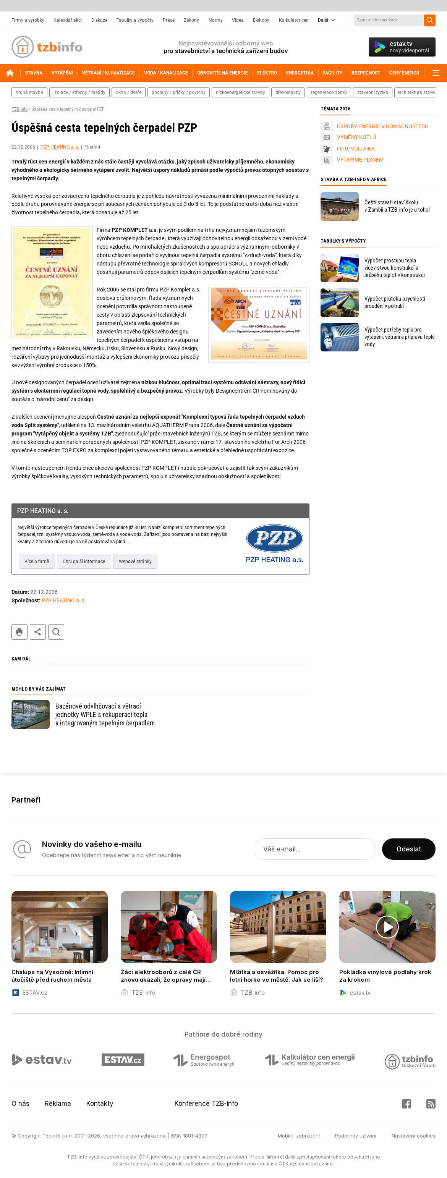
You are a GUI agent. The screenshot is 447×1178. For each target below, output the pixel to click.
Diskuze (99, 20)
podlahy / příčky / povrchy (179, 92)
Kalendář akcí (67, 20)
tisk (19, 632)
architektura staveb (417, 92)
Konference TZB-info (206, 1103)
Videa (238, 20)
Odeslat (409, 849)
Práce (169, 20)
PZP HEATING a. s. (59, 147)
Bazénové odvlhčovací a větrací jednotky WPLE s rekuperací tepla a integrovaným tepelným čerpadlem (105, 714)
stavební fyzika (372, 92)
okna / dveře (128, 92)
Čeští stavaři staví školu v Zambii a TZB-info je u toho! (397, 206)
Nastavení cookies (414, 1136)
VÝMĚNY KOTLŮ (356, 137)
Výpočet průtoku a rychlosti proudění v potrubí (394, 302)
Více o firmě (36, 561)
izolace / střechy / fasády (79, 92)
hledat (56, 632)
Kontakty (99, 1103)
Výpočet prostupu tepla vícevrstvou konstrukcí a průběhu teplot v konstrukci (394, 267)
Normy (216, 20)
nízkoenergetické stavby (240, 92)
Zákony (191, 20)
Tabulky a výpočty (135, 20)
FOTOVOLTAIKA (356, 149)
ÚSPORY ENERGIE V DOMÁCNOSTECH (383, 126)
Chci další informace (84, 561)
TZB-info (19, 109)
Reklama (58, 1103)
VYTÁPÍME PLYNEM (360, 160)
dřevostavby (288, 92)
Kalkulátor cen (294, 20)
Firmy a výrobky (27, 20)
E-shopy (261, 20)
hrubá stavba (29, 92)
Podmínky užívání (355, 1136)
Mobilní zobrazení (299, 1136)
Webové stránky (135, 561)
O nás (20, 1103)
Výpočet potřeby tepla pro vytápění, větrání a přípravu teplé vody (399, 337)
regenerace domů (329, 92)
